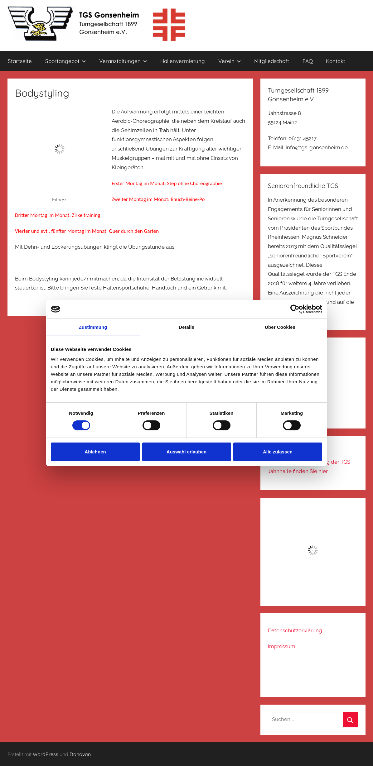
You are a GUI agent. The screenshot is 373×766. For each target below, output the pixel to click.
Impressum (281, 646)
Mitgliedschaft (271, 61)
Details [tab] (186, 327)
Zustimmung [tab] (93, 327)
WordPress (45, 754)
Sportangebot (65, 61)
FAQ (308, 61)
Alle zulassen (278, 451)
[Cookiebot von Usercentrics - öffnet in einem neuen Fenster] (295, 309)
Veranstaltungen (123, 61)
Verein (229, 61)
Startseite (20, 61)
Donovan (80, 754)
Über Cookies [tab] (280, 327)
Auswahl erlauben (186, 451)
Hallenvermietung (182, 61)
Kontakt (335, 61)
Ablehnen (95, 451)
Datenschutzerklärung (295, 630)
